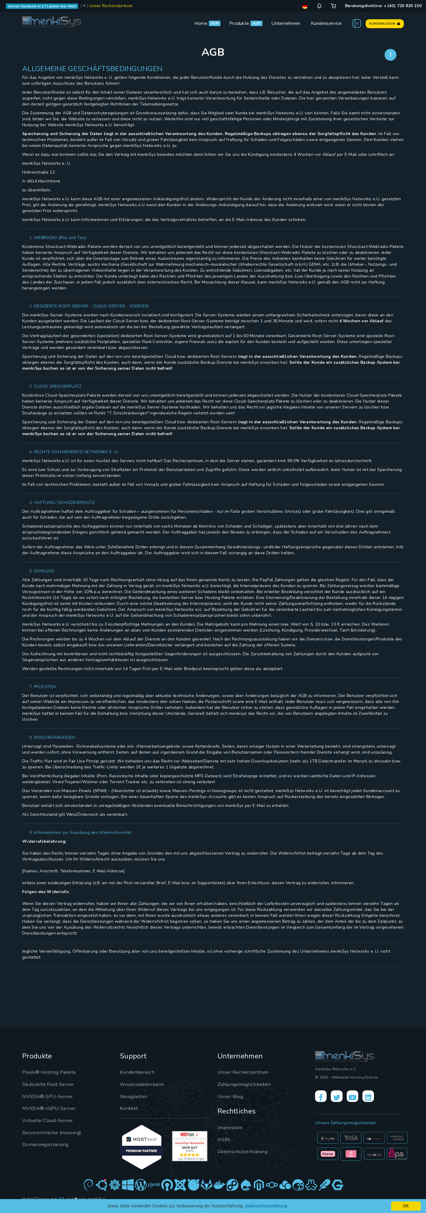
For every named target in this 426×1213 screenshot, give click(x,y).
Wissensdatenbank (143, 1084)
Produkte (239, 23)
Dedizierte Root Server (50, 1084)
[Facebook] (322, 1097)
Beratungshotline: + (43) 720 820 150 (383, 6)
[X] (340, 1097)
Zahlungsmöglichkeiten (246, 1084)
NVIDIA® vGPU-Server (51, 1108)
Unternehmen (285, 23)
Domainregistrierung (48, 1144)
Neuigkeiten (135, 1096)
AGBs (224, 1139)
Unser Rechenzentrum (111, 6)
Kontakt (129, 1108)
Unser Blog (231, 1096)
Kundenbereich (138, 1072)
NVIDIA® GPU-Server (50, 1096)
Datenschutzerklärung (244, 1151)
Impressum (231, 1127)
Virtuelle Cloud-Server (51, 1120)
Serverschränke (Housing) (54, 1132)
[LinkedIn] (377, 1097)
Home (200, 23)
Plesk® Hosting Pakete (51, 1072)
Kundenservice (326, 23)
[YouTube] (359, 1097)
